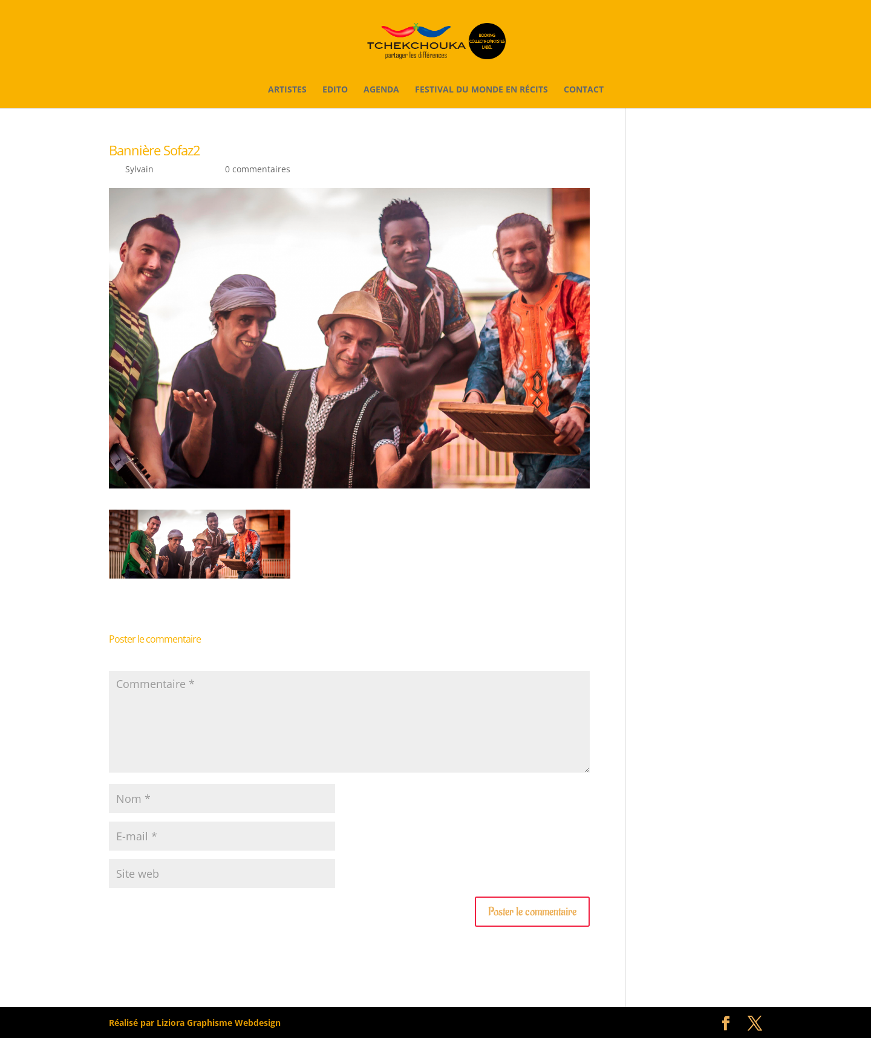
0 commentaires (257, 169)
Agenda (381, 90)
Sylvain (139, 169)
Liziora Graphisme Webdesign (219, 1022)
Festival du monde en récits (481, 90)
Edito (335, 90)
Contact (584, 90)
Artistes (287, 90)
